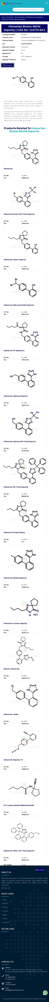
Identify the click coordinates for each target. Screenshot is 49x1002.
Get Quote (40, 870)
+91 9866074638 (10, 977)
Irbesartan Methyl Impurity (15, 578)
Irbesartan (8, 168)
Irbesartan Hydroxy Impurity (16, 396)
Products (10, 17)
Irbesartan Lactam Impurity (15, 623)
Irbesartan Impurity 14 (13, 760)
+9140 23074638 (10, 984)
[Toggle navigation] (47, 3)
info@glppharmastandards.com (14, 990)
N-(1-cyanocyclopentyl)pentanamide (19, 805)
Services (5, 907)
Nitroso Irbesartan (12, 669)
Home (3, 17)
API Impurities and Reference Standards (29, 17)
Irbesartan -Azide (11, 714)
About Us (5, 903)
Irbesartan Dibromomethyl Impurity (19, 305)
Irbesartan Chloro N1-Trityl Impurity (19, 851)
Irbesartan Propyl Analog (14, 532)
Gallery (5, 915)
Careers (5, 918)
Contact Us (6, 922)
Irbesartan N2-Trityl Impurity (16, 487)
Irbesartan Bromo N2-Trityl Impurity (19, 214)
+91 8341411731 (10, 979)
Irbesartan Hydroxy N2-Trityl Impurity (20, 441)
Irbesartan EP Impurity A (14, 350)
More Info (9, 870)
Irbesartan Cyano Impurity (15, 259)
